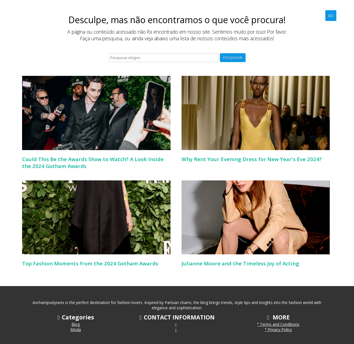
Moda (75, 329)
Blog (316, 15)
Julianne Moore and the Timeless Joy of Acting (240, 263)
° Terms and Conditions (278, 324)
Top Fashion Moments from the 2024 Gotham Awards (90, 263)
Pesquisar (232, 57)
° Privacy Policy (278, 329)
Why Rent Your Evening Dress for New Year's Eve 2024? (252, 159)
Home (299, 15)
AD (331, 15)
